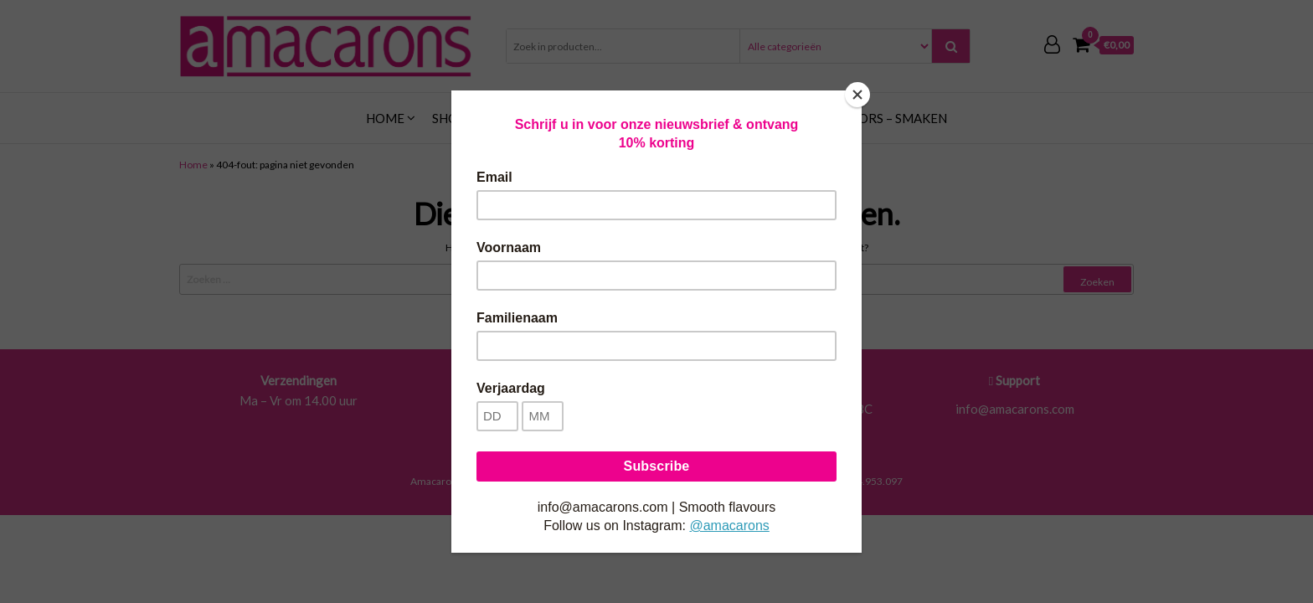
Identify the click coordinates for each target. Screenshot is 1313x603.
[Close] (857, 94)
